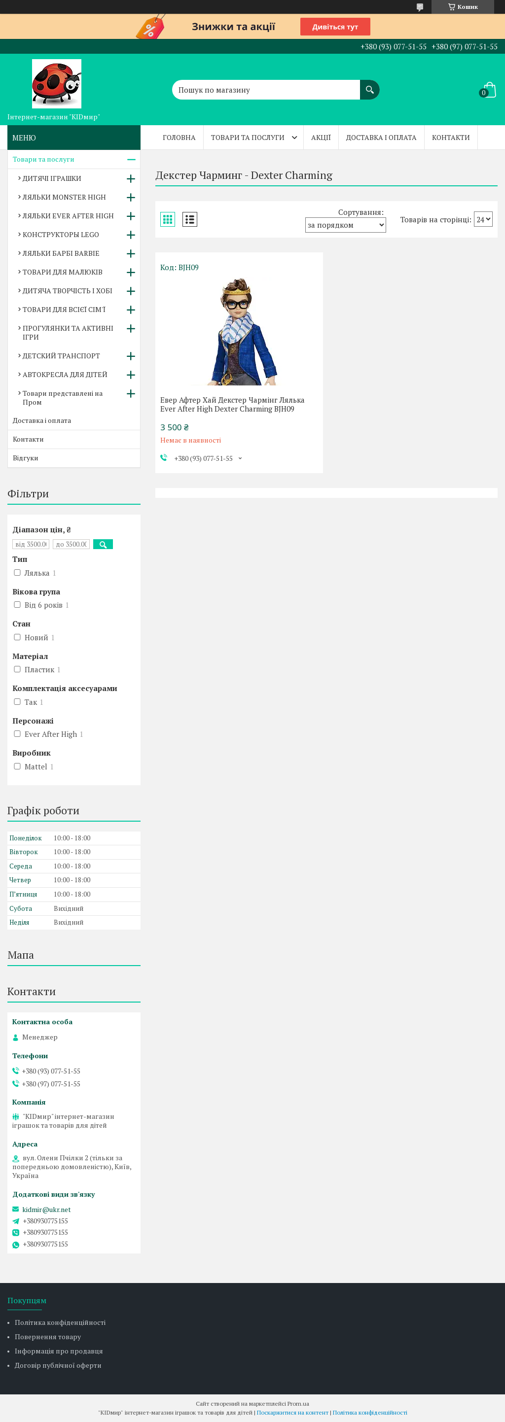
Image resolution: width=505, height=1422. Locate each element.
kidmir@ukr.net (46, 1209)
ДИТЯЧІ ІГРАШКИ (52, 178)
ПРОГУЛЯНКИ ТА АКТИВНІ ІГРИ (68, 332)
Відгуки (25, 457)
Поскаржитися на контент (292, 1412)
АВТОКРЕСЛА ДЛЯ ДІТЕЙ (65, 374)
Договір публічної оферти (58, 1365)
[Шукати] (370, 85)
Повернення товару (48, 1336)
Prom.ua (298, 1403)
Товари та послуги (248, 137)
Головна (179, 137)
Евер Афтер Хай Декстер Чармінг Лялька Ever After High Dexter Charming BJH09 (232, 404)
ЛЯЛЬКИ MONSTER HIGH (64, 197)
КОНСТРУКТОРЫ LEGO (61, 234)
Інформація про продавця (59, 1350)
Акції (321, 137)
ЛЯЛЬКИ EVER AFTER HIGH (68, 215)
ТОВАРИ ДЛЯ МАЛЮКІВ (63, 272)
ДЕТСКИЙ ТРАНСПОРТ (61, 355)
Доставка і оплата (381, 137)
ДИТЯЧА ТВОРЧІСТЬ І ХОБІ (67, 290)
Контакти (451, 137)
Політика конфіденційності (60, 1322)
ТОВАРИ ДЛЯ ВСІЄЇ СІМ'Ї (64, 309)
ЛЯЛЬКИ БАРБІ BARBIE (61, 253)
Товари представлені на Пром (63, 397)
